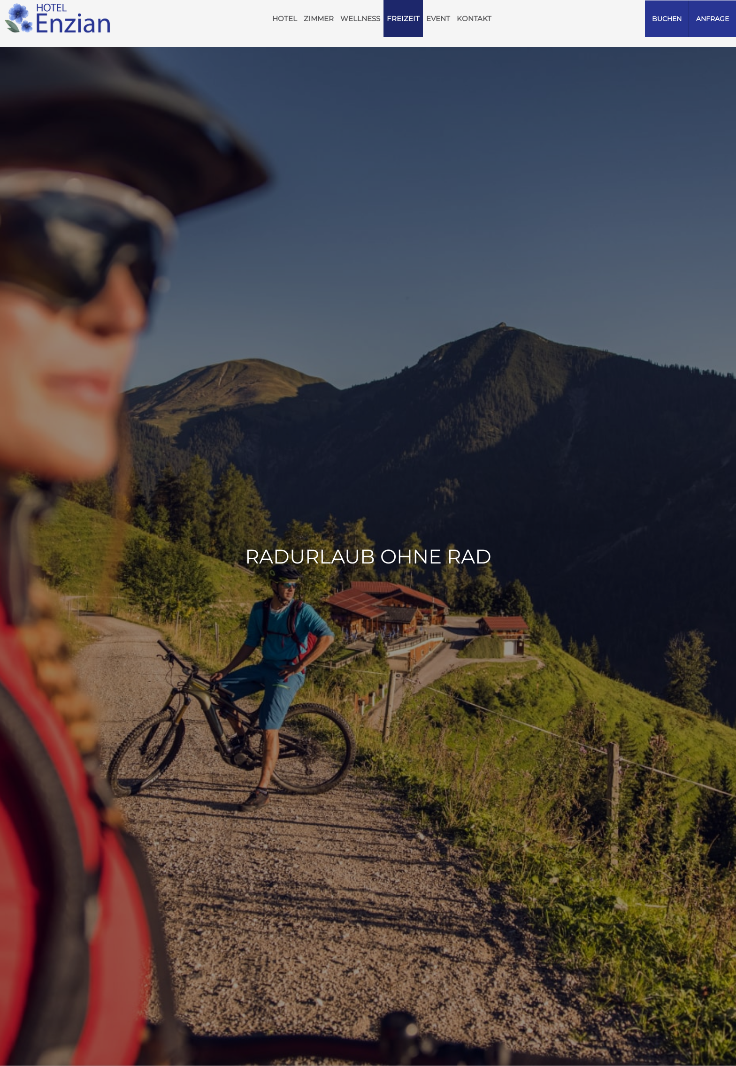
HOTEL (284, 18)
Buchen (667, 19)
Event (438, 18)
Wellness (360, 18)
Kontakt (474, 18)
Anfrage (712, 19)
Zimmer (319, 18)
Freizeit (403, 18)
